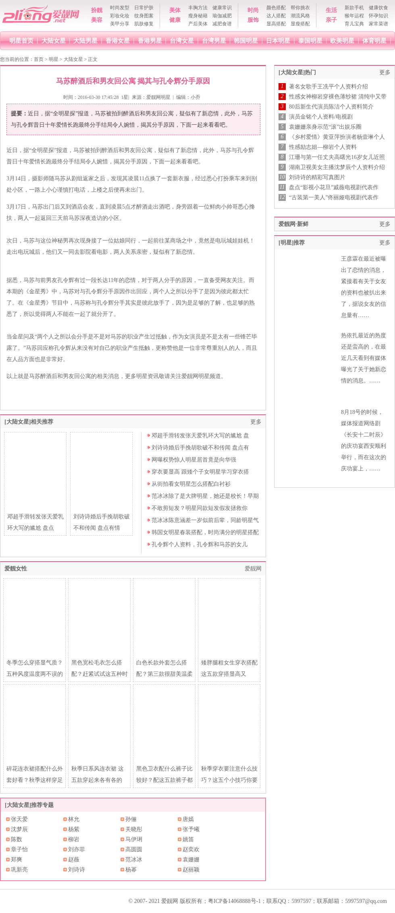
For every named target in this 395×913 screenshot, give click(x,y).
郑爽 (16, 860)
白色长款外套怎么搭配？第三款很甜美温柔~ (164, 674)
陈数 (16, 839)
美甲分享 (119, 24)
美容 (96, 20)
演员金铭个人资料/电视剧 (321, 117)
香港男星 (150, 40)
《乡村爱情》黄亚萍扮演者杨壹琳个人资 (337, 137)
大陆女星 (54, 40)
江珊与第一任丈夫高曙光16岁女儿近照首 (337, 157)
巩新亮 (19, 870)
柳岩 (73, 839)
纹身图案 (144, 16)
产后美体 (198, 24)
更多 (256, 422)
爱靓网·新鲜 (293, 224)
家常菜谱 (378, 24)
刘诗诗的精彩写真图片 (317, 177)
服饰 (253, 20)
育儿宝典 (354, 24)
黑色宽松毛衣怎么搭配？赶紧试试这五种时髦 (99, 674)
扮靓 (96, 10)
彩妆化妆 (119, 16)
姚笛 (188, 839)
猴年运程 (354, 16)
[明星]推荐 (292, 243)
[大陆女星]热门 (297, 72)
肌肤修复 (144, 24)
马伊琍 (133, 839)
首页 (39, 59)
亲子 (331, 20)
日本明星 (278, 40)
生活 (331, 10)
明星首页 (21, 40)
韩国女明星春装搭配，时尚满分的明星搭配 (205, 532)
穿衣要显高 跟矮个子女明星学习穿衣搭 (200, 472)
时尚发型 (119, 7)
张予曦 (191, 829)
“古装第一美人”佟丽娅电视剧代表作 (333, 197)
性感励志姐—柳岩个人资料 (323, 147)
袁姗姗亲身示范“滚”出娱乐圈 (325, 127)
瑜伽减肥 (222, 16)
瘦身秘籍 (198, 16)
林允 (73, 819)
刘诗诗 (76, 870)
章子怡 (19, 849)
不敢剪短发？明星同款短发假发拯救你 (199, 508)
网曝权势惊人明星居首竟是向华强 (194, 460)
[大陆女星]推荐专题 (29, 805)
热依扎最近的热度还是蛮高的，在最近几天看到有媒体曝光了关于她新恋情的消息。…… (363, 358)
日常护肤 (144, 7)
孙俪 (131, 819)
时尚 (253, 10)
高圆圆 (133, 849)
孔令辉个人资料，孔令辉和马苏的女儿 (199, 544)
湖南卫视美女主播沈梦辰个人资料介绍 (337, 167)
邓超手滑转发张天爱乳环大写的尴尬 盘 (200, 435)
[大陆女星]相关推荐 (28, 422)
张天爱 (19, 819)
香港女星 (118, 40)
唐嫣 (188, 819)
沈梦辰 (19, 829)
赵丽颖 (191, 870)
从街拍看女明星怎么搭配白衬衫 (191, 484)
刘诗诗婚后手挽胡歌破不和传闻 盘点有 (200, 448)
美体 (175, 10)
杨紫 (73, 829)
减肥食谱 (222, 24)
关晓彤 (133, 829)
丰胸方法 (198, 7)
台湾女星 (182, 40)
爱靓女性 (15, 569)
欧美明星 (342, 40)
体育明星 (374, 40)
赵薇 (73, 860)
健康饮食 (378, 7)
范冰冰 (133, 860)
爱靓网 (253, 569)
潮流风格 (300, 16)
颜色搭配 (276, 7)
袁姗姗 (191, 860)
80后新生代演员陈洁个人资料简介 (331, 107)
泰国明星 (310, 40)
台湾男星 (214, 40)
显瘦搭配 (300, 24)
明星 (53, 59)
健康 (175, 20)
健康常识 (222, 7)
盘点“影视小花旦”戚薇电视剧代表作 (333, 187)
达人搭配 (276, 16)
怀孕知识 (378, 16)
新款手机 (354, 7)
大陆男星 (85, 40)
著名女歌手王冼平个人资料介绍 (328, 87)
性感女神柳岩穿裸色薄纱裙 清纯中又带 (338, 97)
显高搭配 (276, 24)
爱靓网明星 (158, 97)
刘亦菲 (76, 849)
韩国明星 (246, 40)
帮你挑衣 (300, 7)
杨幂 (131, 870)
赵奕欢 (191, 849)
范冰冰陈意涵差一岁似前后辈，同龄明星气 (205, 520)
